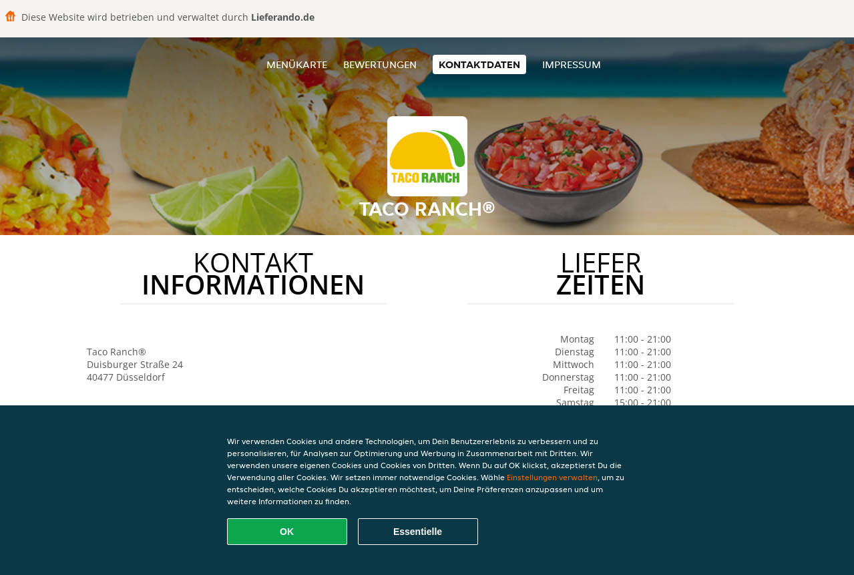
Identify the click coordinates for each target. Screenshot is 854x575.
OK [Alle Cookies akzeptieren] (287, 531)
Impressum (571, 64)
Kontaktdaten (479, 64)
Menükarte (296, 64)
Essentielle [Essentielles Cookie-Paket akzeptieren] (417, 531)
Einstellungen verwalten (552, 477)
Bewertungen (380, 64)
